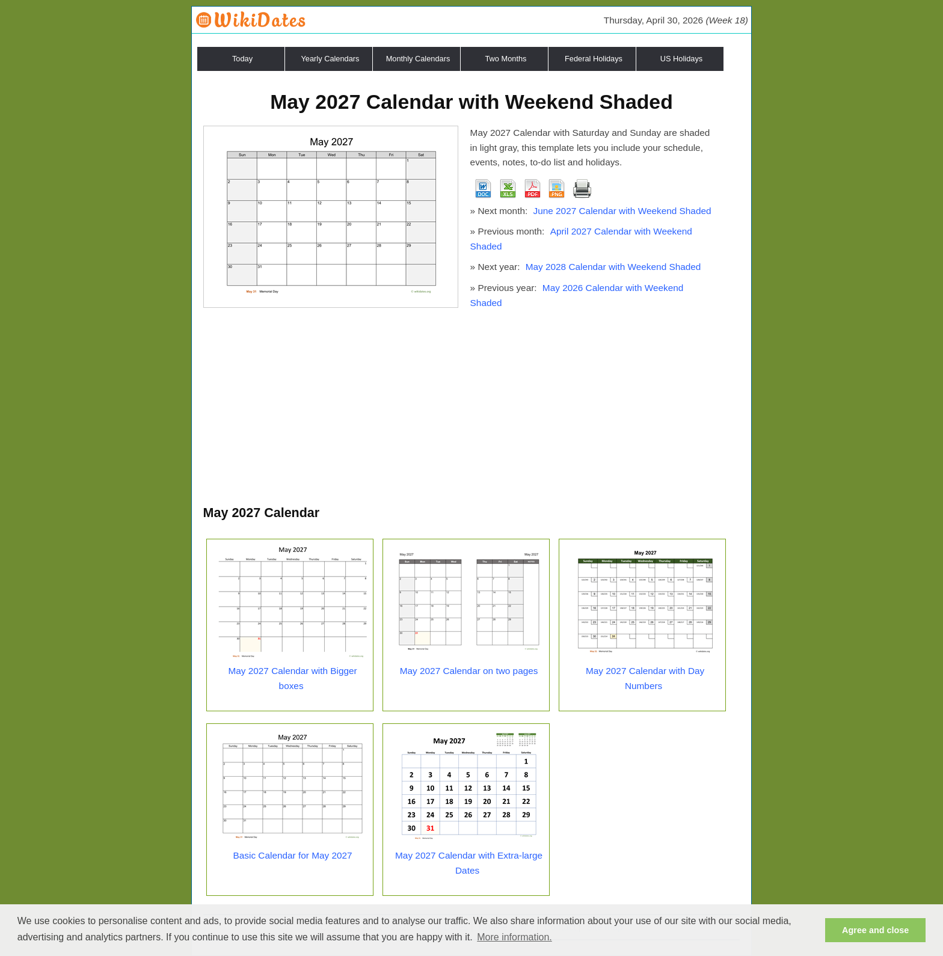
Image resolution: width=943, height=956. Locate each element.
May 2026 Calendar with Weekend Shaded (577, 295)
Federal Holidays (593, 58)
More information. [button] (514, 937)
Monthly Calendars (418, 58)
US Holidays (681, 58)
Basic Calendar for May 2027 (292, 855)
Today (242, 58)
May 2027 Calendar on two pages (469, 671)
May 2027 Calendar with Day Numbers (645, 678)
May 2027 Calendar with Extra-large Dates (468, 862)
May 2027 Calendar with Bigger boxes (292, 678)
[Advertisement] (471, 412)
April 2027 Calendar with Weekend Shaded (581, 238)
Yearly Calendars (330, 58)
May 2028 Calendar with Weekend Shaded (613, 267)
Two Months (506, 58)
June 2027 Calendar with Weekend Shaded (622, 211)
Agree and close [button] (875, 930)
